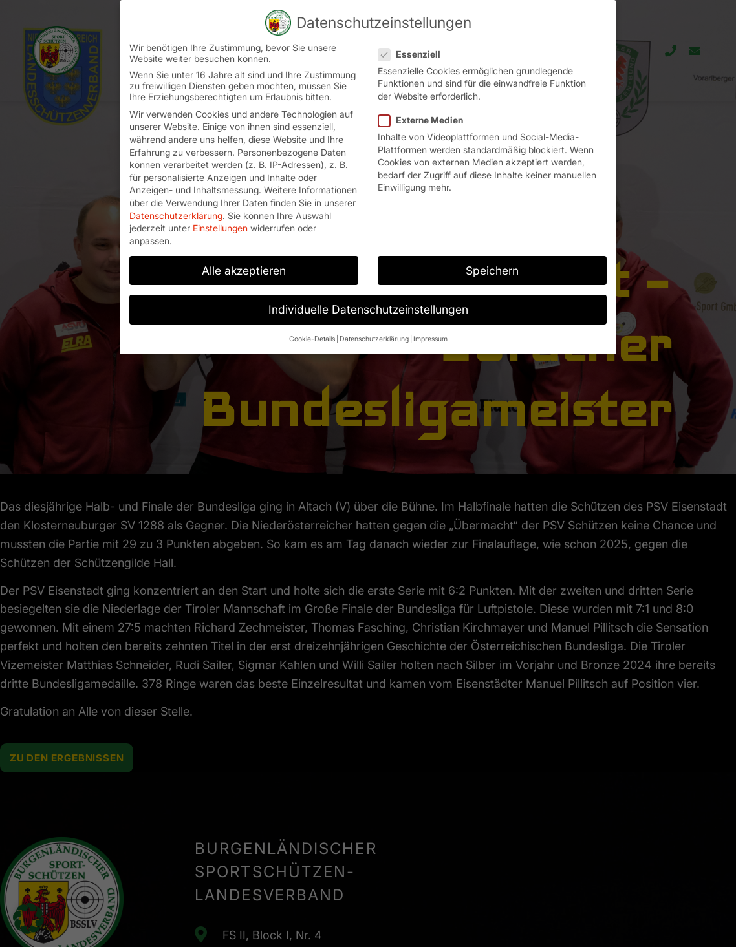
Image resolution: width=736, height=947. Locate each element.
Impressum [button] (430, 336)
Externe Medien (424, 116)
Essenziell (413, 50)
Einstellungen (220, 223)
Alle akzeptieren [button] (244, 266)
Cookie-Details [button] (312, 336)
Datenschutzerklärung (175, 211)
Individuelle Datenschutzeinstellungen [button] (368, 305)
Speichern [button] (492, 266)
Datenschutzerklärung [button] (374, 336)
